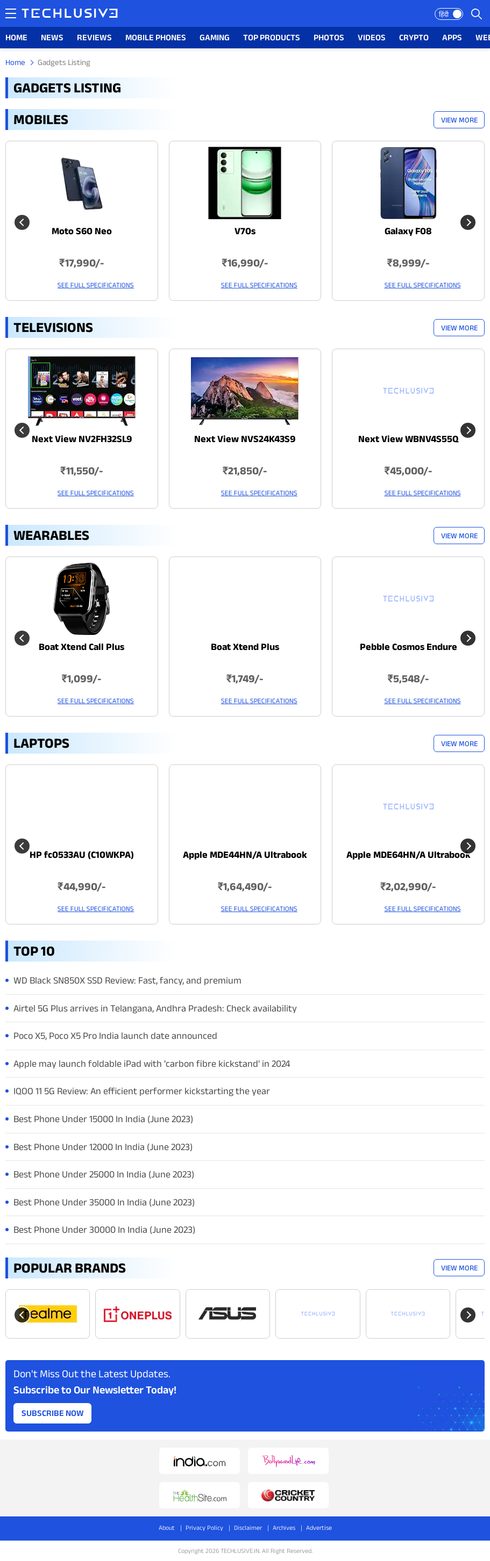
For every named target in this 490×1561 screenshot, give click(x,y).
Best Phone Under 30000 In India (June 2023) (104, 1229)
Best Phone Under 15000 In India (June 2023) (103, 1119)
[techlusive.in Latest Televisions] (81, 429)
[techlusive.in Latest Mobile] (81, 221)
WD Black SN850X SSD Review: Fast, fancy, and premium (127, 980)
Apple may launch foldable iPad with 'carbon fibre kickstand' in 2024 (151, 1063)
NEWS (52, 37)
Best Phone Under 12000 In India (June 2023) (103, 1146)
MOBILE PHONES (155, 37)
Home (15, 62)
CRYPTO (414, 37)
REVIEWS (94, 37)
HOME (16, 37)
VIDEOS (372, 37)
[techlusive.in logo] (70, 14)
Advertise (319, 1527)
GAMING (215, 37)
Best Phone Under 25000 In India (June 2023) (103, 1174)
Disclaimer (248, 1527)
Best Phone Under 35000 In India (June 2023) (104, 1202)
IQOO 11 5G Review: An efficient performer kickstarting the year (141, 1091)
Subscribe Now (53, 1413)
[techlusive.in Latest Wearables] (81, 637)
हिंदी (444, 14)
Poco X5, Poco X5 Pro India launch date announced (115, 1035)
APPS (452, 37)
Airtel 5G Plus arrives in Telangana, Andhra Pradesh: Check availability (155, 1008)
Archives (284, 1527)
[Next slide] (468, 222)
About (167, 1527)
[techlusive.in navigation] (11, 13)
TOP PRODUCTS (271, 37)
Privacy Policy (204, 1527)
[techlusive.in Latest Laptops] (81, 844)
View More (459, 119)
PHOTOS (329, 37)
